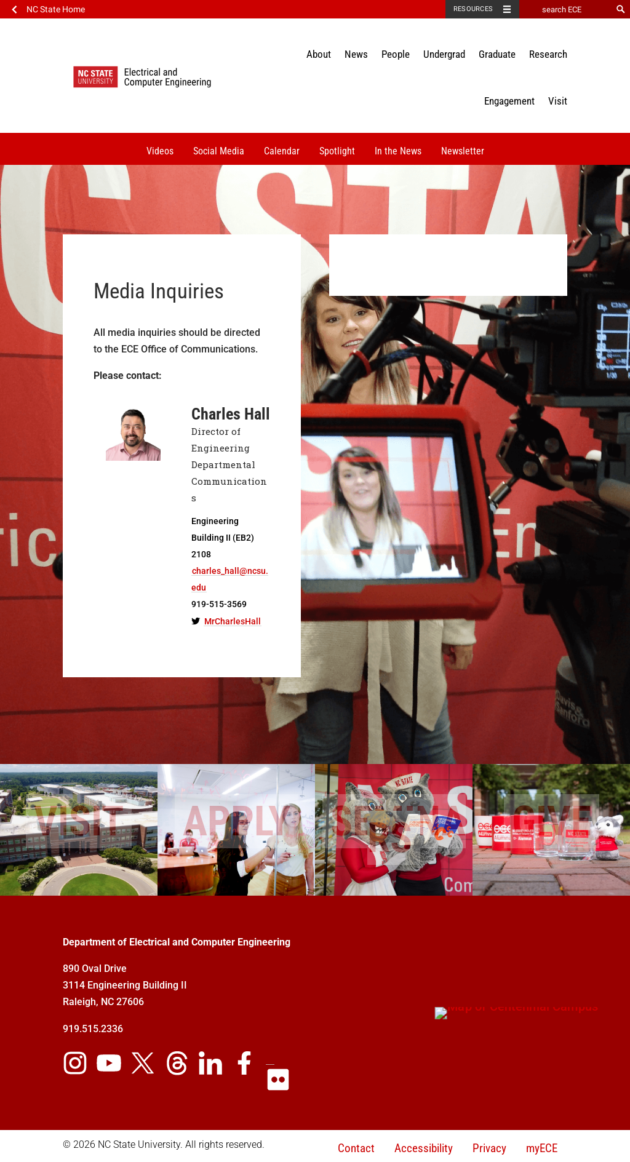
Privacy (489, 1148)
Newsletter (462, 151)
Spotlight (337, 151)
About (318, 54)
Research (548, 54)
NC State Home (55, 9)
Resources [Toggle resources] (473, 9)
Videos (159, 151)
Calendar (282, 151)
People (395, 54)
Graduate (497, 54)
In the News (398, 151)
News (356, 54)
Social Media (218, 151)
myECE (541, 1148)
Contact (356, 1148)
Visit (557, 101)
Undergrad (444, 54)
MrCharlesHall (232, 621)
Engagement (509, 101)
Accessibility (423, 1148)
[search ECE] (565, 9)
